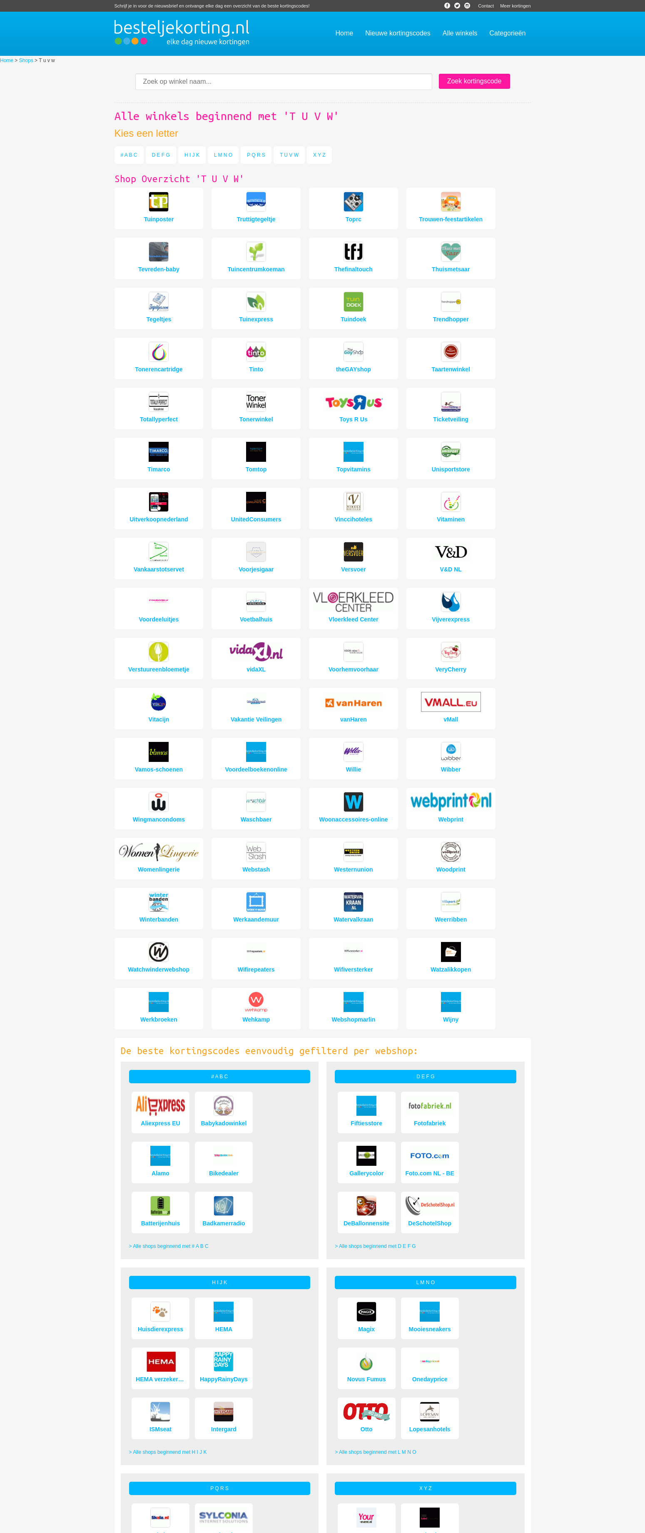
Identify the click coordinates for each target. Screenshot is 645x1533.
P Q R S (256, 155)
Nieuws (332, 1524)
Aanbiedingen (130, 1478)
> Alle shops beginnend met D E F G (375, 1046)
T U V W (289, 155)
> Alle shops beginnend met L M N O (375, 1202)
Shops (26, 60)
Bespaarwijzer (360, 1524)
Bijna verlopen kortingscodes (288, 1478)
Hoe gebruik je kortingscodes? (289, 1467)
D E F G (161, 155)
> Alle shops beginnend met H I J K (168, 1202)
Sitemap (389, 1524)
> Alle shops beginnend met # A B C (169, 1046)
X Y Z (319, 155)
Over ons (125, 1467)
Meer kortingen (515, 5)
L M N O (223, 155)
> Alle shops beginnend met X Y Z (372, 1358)
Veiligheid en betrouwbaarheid (148, 1500)
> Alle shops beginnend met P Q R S (169, 1358)
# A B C (129, 155)
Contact (486, 5)
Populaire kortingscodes (282, 1489)
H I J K (191, 155)
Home (6, 60)
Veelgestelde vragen (137, 1489)
